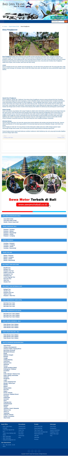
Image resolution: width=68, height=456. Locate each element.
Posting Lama (60, 137)
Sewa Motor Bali (38, 426)
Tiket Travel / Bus (38, 430)
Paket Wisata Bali (38, 433)
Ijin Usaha (20, 432)
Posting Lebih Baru (8, 137)
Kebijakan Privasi (54, 432)
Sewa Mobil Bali (38, 428)
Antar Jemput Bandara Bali (40, 432)
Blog (19, 437)
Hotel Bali (36, 437)
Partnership (21, 435)
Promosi (36, 439)
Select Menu (2, 21)
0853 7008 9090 (7, 436)
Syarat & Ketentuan (55, 430)
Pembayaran (53, 428)
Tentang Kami (21, 426)
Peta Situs (21, 433)
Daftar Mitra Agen (54, 433)
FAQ (51, 435)
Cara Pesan (53, 426)
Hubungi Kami (21, 428)
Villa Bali (36, 435)
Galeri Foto (21, 430)
